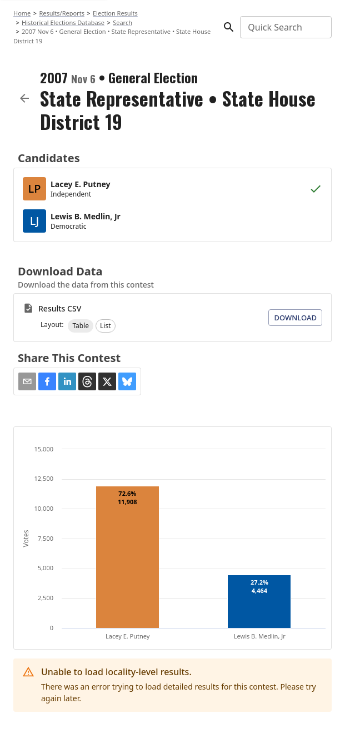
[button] (80, 326)
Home (22, 13)
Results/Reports (61, 13)
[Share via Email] (27, 381)
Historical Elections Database (63, 22)
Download (295, 318)
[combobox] (285, 27)
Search (122, 22)
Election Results (115, 13)
